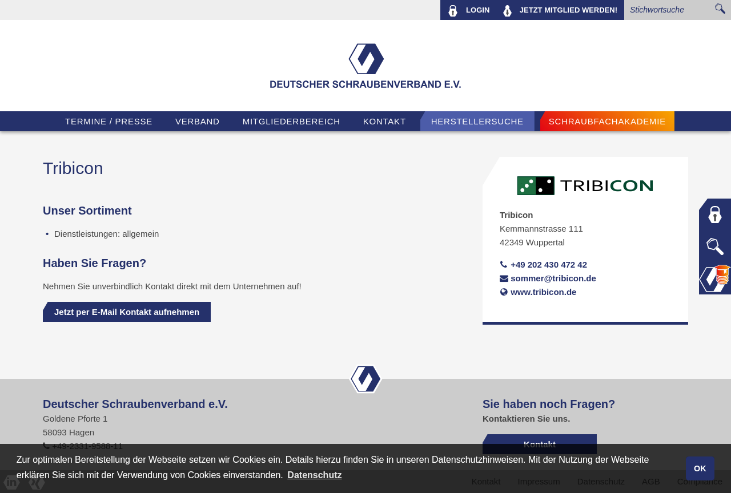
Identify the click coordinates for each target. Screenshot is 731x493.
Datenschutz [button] (314, 475)
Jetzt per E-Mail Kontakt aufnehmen (126, 312)
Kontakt (384, 121)
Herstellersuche (477, 121)
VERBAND (197, 121)
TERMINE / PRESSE (108, 121)
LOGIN (468, 11)
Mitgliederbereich (291, 121)
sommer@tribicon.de (548, 278)
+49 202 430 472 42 (543, 264)
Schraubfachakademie (607, 121)
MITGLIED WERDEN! (560, 11)
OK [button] (700, 468)
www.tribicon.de (538, 292)
